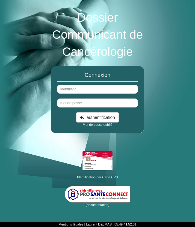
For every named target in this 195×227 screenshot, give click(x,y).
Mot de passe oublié (97, 124)
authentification (97, 117)
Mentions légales (70, 224)
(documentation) (98, 205)
